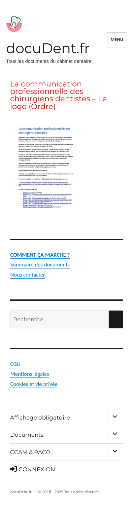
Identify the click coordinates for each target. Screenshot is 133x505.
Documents (26, 434)
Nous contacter (27, 274)
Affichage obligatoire (40, 417)
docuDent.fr (48, 48)
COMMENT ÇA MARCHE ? (40, 254)
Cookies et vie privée (34, 384)
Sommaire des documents (40, 264)
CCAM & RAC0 (30, 452)
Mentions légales (29, 373)
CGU (15, 364)
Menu (117, 39)
